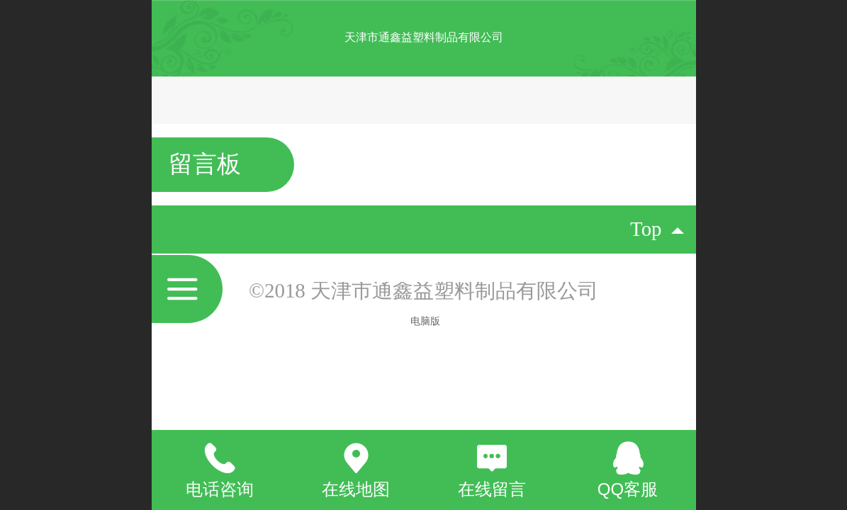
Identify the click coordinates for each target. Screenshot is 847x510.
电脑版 (425, 321)
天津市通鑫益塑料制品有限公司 (423, 37)
